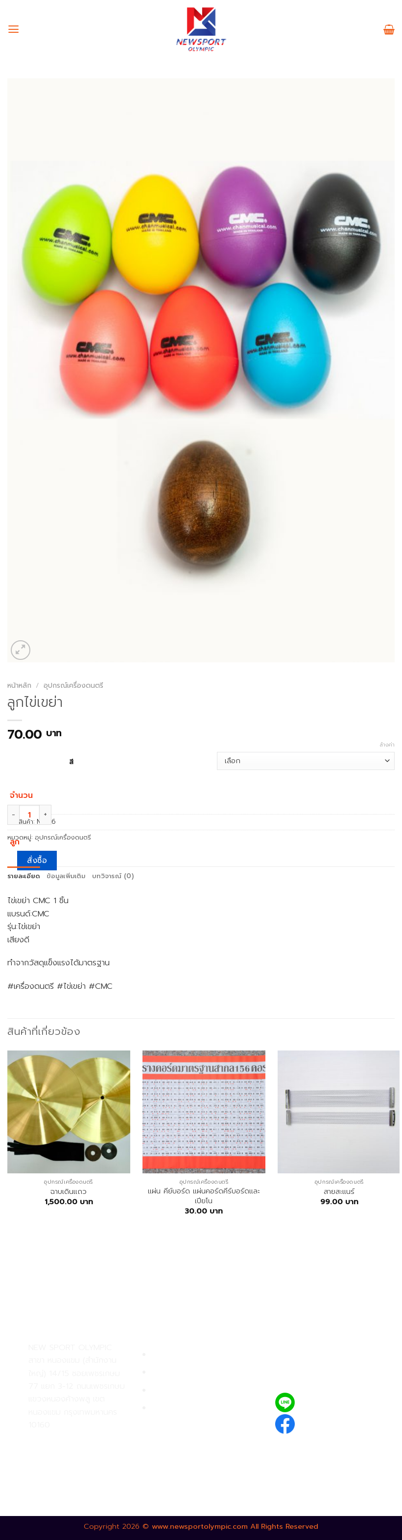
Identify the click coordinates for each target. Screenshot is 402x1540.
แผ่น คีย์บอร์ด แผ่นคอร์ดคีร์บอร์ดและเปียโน (204, 1196)
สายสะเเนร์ (339, 1191)
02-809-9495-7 (85, 1441)
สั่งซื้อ (37, 860)
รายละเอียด (23, 876)
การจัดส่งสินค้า (178, 1390)
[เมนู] (13, 29)
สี (71, 761)
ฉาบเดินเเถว (68, 1191)
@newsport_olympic (342, 1402)
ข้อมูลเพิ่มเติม (66, 876)
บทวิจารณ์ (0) (113, 876)
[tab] (23, 876)
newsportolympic (336, 1422)
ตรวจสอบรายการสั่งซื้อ (192, 1408)
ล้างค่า (387, 745)
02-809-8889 (80, 1462)
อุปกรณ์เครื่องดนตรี (73, 685)
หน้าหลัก (19, 685)
